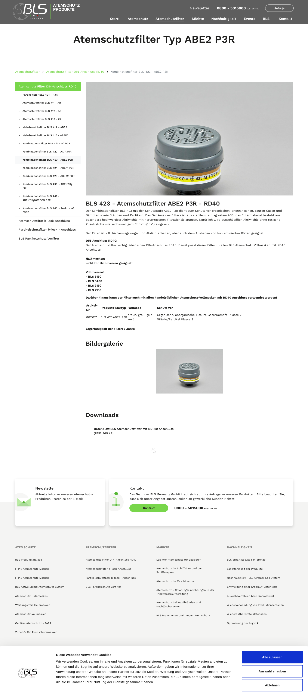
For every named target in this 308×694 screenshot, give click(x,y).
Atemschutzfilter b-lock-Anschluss (44, 220)
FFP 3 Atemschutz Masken (32, 577)
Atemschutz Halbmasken (31, 596)
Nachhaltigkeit (223, 19)
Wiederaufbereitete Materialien (247, 614)
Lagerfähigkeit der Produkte (245, 568)
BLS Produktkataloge (28, 559)
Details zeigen (227, 685)
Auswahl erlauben (272, 652)
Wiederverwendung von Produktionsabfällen (255, 605)
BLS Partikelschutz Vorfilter (39, 238)
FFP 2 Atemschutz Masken (32, 568)
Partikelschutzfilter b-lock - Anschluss (47, 229)
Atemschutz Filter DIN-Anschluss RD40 (75, 71)
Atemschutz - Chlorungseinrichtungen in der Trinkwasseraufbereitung (185, 592)
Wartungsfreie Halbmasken (32, 605)
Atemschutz (138, 19)
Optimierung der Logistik (243, 623)
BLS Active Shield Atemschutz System (39, 586)
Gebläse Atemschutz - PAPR (33, 623)
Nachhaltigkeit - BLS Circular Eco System (253, 577)
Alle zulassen (272, 638)
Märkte (198, 19)
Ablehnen (272, 666)
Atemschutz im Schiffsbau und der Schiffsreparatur (179, 570)
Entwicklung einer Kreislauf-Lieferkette (252, 586)
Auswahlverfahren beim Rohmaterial (250, 596)
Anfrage (279, 8)
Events (249, 19)
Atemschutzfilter (169, 19)
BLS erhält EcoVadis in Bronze (246, 559)
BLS (266, 19)
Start (114, 19)
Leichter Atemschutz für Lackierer (178, 559)
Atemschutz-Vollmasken (30, 614)
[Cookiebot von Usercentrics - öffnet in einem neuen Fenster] (27, 685)
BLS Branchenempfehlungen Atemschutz (183, 615)
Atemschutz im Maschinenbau (175, 581)
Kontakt (285, 19)
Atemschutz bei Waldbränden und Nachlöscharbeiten (178, 604)
